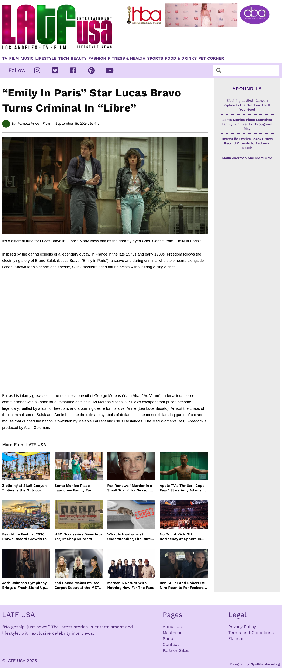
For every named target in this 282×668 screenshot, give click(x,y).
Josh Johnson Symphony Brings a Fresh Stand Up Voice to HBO (24, 585)
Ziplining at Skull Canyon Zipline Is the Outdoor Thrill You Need (24, 488)
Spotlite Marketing (265, 664)
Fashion (97, 58)
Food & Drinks (181, 58)
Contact (171, 644)
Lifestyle (45, 58)
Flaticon (236, 638)
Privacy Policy (242, 626)
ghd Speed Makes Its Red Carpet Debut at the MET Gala (77, 585)
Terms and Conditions (251, 632)
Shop (168, 638)
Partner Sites (176, 650)
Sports (155, 58)
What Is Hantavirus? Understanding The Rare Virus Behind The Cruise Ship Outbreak (129, 536)
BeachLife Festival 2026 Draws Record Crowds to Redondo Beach (24, 536)
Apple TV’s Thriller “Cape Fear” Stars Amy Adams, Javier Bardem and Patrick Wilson (183, 488)
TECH (63, 58)
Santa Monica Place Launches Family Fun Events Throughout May (76, 488)
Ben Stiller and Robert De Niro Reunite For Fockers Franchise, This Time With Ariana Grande (183, 585)
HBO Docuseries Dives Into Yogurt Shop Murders (78, 536)
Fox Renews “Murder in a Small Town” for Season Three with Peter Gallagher (131, 488)
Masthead (173, 632)
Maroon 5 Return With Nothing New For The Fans (130, 585)
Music (27, 58)
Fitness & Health (126, 58)
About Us (172, 626)
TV (4, 58)
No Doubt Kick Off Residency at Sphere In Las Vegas (180, 536)
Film (14, 58)
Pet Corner (211, 58)
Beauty (79, 58)
